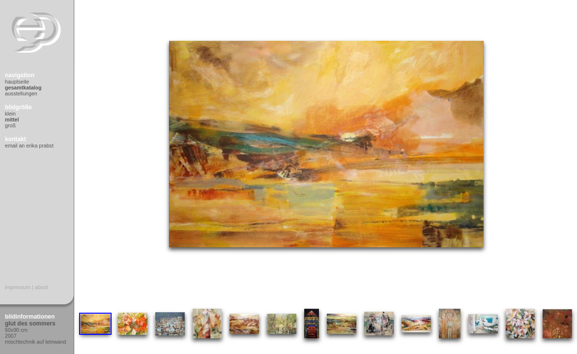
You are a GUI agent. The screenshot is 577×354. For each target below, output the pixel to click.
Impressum (17, 287)
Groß (10, 125)
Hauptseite (17, 82)
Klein (10, 114)
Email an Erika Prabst (29, 145)
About (41, 287)
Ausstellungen (21, 93)
